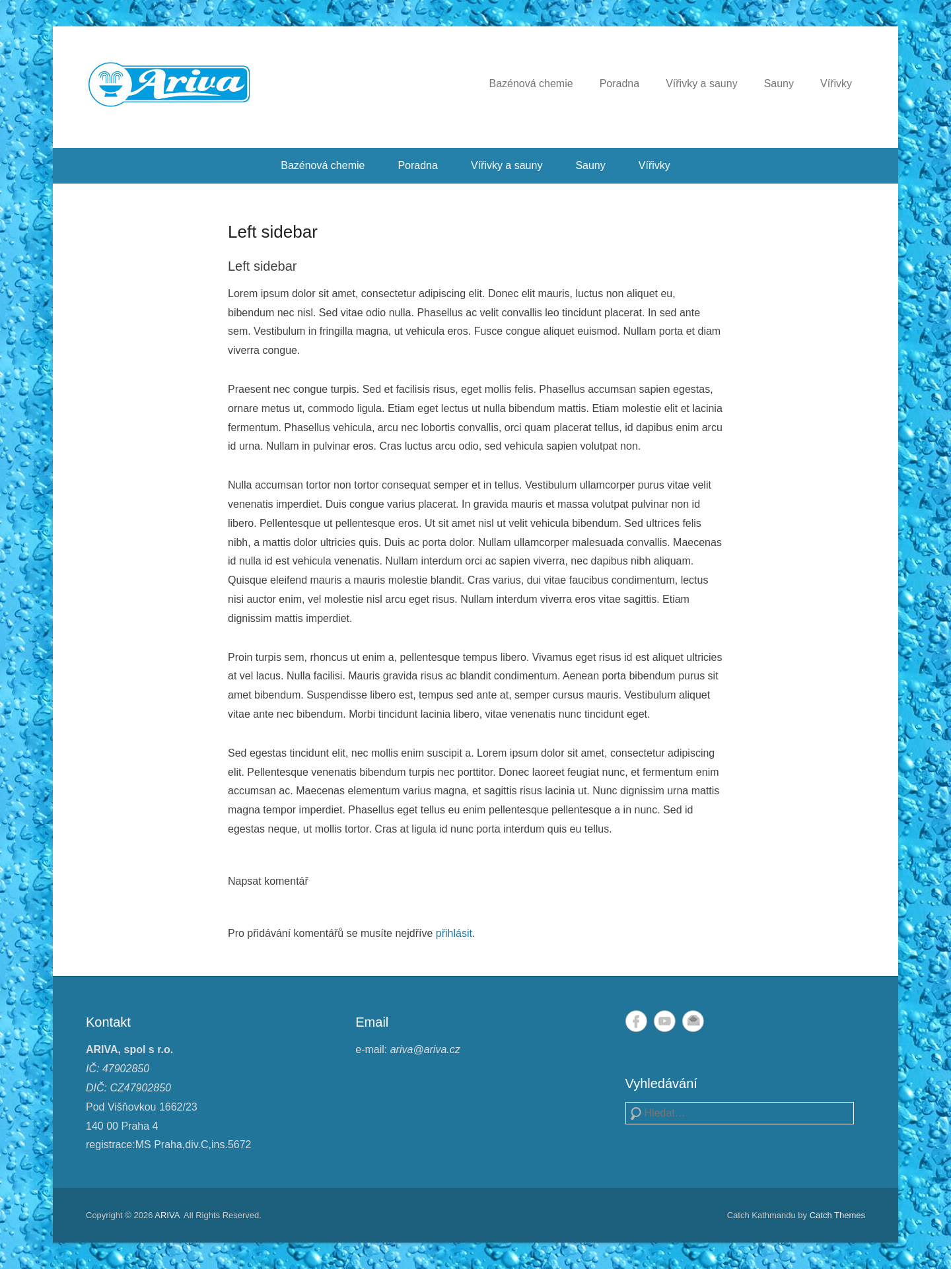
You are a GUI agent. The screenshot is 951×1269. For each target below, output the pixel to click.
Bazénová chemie (531, 83)
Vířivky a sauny (701, 83)
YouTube (665, 1021)
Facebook (636, 1021)
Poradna (620, 83)
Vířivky (836, 83)
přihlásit (454, 933)
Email (693, 1021)
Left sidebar (273, 232)
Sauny (779, 83)
